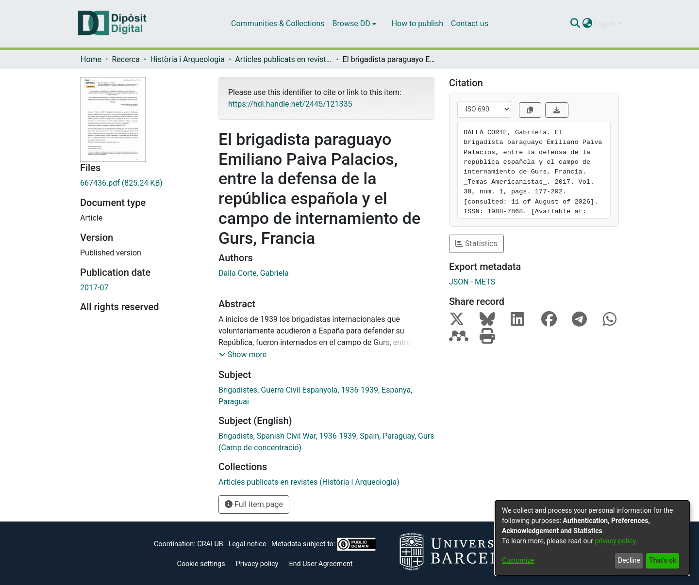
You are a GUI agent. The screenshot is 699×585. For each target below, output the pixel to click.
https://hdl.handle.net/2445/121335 (290, 104)
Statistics (476, 243)
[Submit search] (575, 24)
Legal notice (247, 544)
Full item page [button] (254, 504)
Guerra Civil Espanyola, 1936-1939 (319, 390)
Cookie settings (201, 564)
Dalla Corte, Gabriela (253, 273)
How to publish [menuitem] (417, 23)
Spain (369, 436)
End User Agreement (320, 564)
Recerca (126, 59)
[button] (242, 354)
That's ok (662, 560)
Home (91, 59)
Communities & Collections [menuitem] (277, 23)
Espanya (396, 390)
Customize (518, 560)
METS (485, 281)
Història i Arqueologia (187, 59)
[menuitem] (354, 23)
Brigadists (235, 436)
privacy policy (615, 541)
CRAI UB (210, 544)
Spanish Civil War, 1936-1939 (306, 436)
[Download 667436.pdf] (142, 183)
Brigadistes (237, 390)
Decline (629, 560)
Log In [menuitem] (605, 23)
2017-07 (94, 287)
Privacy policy (257, 564)
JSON (459, 281)
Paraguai (233, 401)
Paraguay (399, 436)
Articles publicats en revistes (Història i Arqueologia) (283, 59)
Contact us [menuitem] (469, 23)
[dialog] (592, 538)
